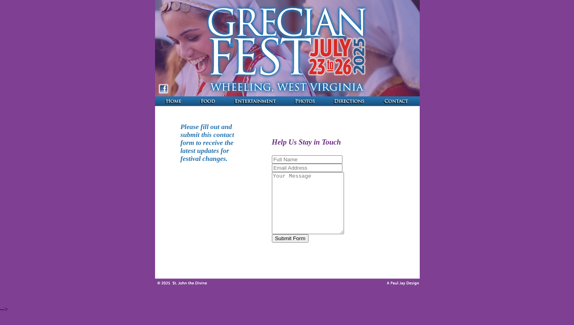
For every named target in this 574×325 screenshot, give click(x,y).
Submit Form (284, 250)
